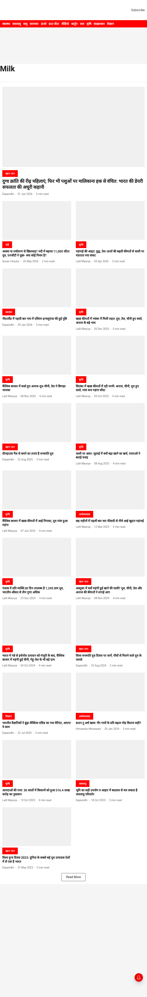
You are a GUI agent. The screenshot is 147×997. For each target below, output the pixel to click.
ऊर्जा (43, 24)
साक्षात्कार (99, 24)
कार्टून (74, 24)
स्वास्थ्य (6, 24)
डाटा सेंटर (54, 24)
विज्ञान (110, 24)
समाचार (34, 24)
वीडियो (65, 24)
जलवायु (16, 24)
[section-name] (10, 173)
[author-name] (9, 194)
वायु (25, 24)
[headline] (73, 184)
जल (82, 24)
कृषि (89, 24)
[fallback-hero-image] (73, 127)
